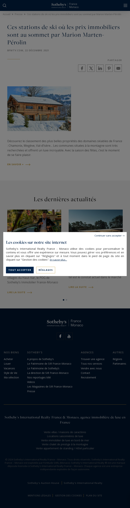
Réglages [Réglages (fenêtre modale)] (46, 269)
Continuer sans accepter (108, 235)
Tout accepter (19, 269)
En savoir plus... (58, 259)
